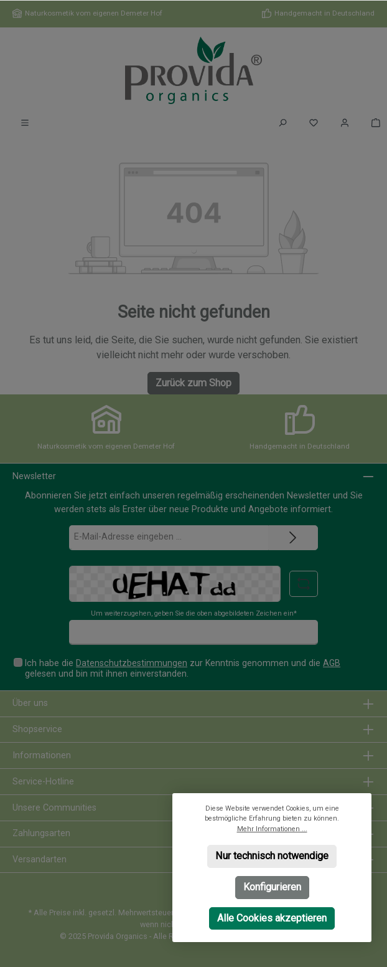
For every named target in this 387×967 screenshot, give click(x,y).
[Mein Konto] (344, 123)
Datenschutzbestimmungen (131, 663)
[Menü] (24, 123)
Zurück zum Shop (193, 383)
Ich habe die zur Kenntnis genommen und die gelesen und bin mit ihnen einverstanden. (182, 668)
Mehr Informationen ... (272, 828)
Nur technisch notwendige (272, 856)
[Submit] (293, 537)
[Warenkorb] (372, 123)
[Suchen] (282, 123)
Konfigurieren (272, 886)
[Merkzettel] (313, 123)
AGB (331, 663)
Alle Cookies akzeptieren (272, 917)
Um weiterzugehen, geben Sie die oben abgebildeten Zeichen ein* (194, 613)
